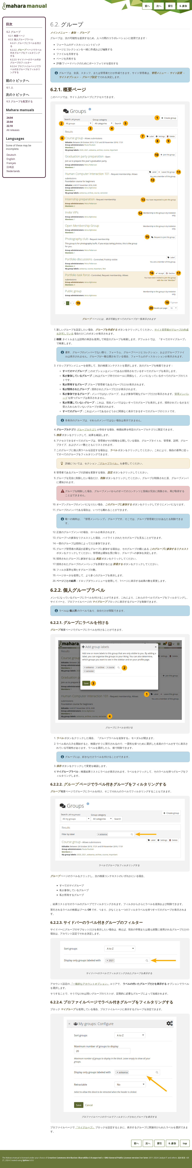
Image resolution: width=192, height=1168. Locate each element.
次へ (158, 6)
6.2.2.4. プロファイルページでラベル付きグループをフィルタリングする (25, 69)
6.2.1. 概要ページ (16, 35)
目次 (9, 24)
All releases (13, 130)
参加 (183, 6)
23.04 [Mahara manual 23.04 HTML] (10, 121)
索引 (170, 6)
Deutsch (11, 155)
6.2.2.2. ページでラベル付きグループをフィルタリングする (26, 52)
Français (11, 163)
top (185, 1143)
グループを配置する (20, 101)
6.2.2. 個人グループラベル (20, 39)
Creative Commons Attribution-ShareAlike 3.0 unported (74, 1157)
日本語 (10, 167)
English (11, 159)
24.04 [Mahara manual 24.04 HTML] (10, 117)
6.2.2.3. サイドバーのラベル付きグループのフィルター (25, 61)
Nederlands (13, 171)
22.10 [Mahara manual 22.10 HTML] (10, 126)
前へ (147, 6)
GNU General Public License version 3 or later (126, 1157)
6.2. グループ (14, 31)
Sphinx (26, 1160)
